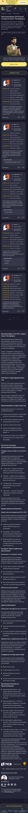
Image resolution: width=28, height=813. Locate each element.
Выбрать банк (14, 64)
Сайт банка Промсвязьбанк (14, 806)
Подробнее (23, 2)
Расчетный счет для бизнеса (6, 9)
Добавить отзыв (14, 73)
